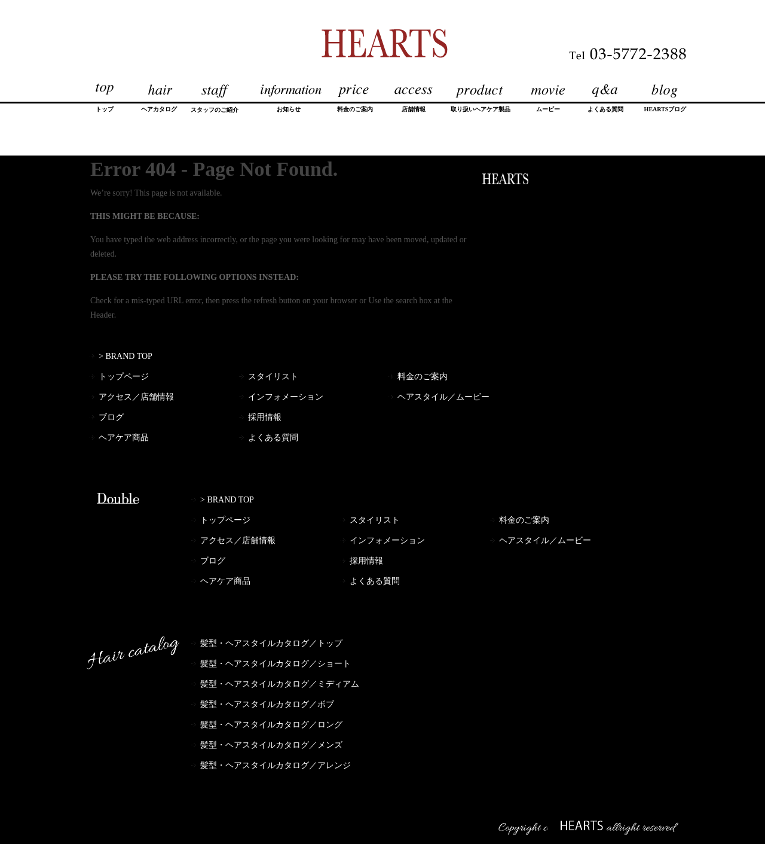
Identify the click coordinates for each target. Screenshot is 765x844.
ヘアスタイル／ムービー (443, 396)
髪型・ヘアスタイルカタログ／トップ (271, 643)
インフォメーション (285, 396)
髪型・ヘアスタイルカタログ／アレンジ (275, 765)
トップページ (124, 376)
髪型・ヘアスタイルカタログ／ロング (271, 724)
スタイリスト (273, 376)
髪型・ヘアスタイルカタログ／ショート (275, 663)
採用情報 (264, 417)
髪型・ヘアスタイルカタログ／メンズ (271, 745)
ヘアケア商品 (124, 437)
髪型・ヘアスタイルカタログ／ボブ (267, 704)
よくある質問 (273, 437)
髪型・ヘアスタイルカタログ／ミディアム (279, 684)
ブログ (111, 417)
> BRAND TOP (125, 356)
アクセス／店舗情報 (136, 396)
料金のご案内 (422, 376)
